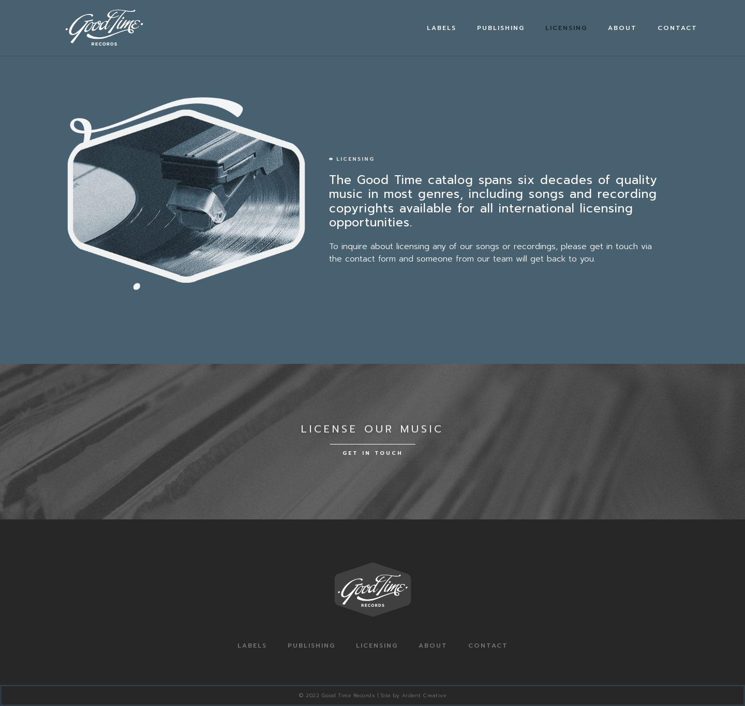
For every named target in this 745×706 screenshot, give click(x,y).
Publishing (501, 28)
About (622, 28)
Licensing (566, 28)
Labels (441, 28)
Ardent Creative (424, 695)
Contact (677, 28)
